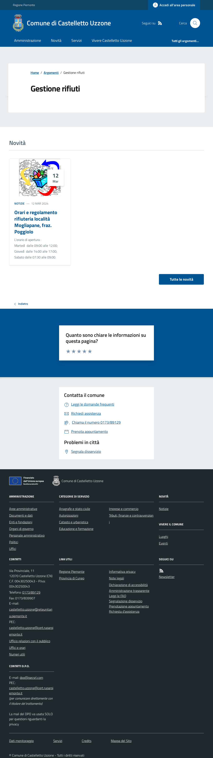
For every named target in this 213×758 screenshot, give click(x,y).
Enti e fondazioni (20, 522)
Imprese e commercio (123, 508)
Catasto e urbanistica (73, 522)
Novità (56, 40)
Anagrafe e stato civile (74, 508)
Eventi (163, 543)
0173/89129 (31, 592)
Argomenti (51, 72)
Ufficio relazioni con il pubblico (29, 640)
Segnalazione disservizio (125, 601)
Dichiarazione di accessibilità (128, 584)
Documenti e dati (21, 515)
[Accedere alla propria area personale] (174, 5)
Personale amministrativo (27, 535)
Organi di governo (21, 528)
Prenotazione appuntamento (129, 606)
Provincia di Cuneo (71, 578)
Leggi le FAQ (117, 595)
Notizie (19, 203)
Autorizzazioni (68, 515)
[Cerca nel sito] (193, 23)
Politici (13, 541)
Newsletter (167, 576)
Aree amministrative (23, 508)
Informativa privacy (122, 571)
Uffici (12, 548)
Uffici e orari (17, 647)
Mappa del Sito (121, 740)
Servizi (76, 40)
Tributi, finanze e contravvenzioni (131, 519)
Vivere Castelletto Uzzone (112, 40)
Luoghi (163, 536)
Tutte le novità (181, 279)
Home (35, 72)
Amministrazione (27, 40)
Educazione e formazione (76, 528)
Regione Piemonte (24, 5)
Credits (86, 740)
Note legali (116, 578)
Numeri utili (17, 654)
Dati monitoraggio (21, 740)
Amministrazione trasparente (129, 590)
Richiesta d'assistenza (124, 611)
